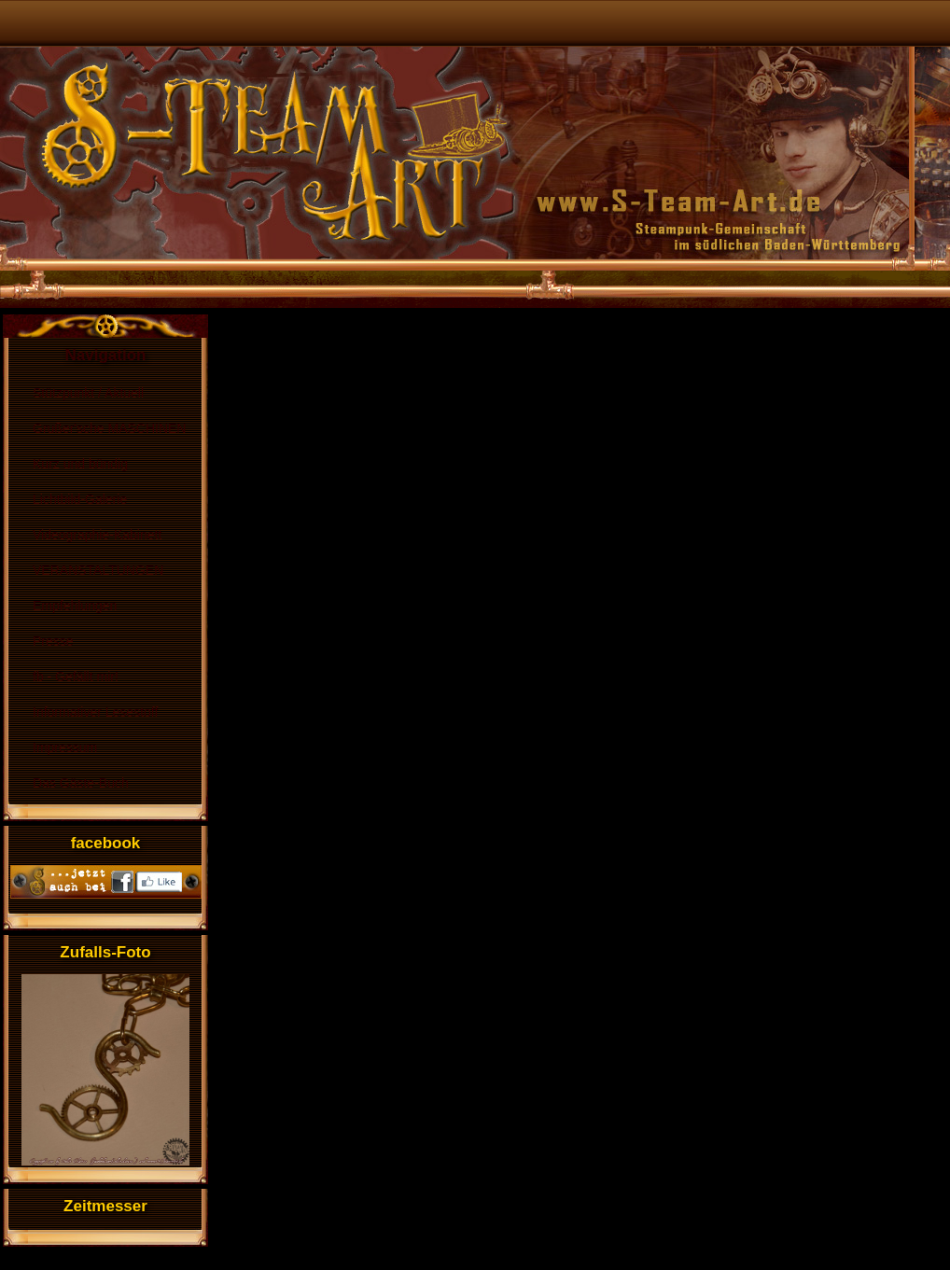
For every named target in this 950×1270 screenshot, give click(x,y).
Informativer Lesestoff (95, 712)
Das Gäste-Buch (81, 782)
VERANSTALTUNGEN (98, 570)
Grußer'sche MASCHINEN (109, 428)
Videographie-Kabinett (97, 534)
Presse (53, 641)
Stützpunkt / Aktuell (88, 392)
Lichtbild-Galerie (80, 499)
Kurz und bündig (80, 463)
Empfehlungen (75, 605)
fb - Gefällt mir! (76, 676)
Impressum (65, 747)
